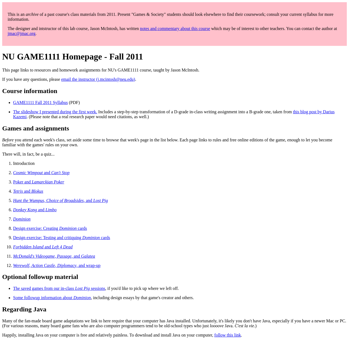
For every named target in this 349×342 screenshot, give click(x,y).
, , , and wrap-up (57, 265)
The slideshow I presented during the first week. (55, 111)
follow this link (227, 335)
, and (60, 200)
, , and (54, 256)
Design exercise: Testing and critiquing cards (61, 237)
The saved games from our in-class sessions (59, 288)
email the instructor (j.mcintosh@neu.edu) (98, 79)
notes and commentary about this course (175, 28)
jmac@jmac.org (21, 33)
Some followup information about (52, 297)
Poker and (38, 182)
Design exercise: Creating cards (50, 228)
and (41, 172)
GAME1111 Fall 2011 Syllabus (40, 102)
